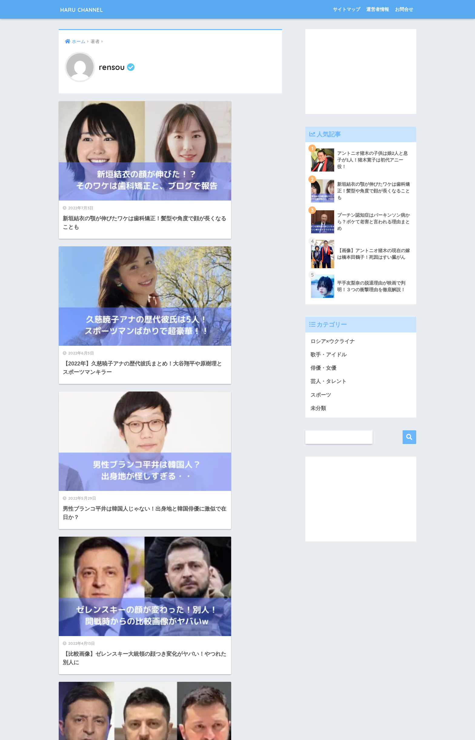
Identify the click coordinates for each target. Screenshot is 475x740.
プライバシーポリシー (237, 723)
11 (190, 670)
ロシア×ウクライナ (333, 341)
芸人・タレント (329, 382)
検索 (409, 438)
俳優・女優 (323, 368)
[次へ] (207, 670)
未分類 (318, 409)
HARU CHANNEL (89, 9)
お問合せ (404, 9)
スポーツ (321, 395)
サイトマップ (346, 9)
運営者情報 (377, 9)
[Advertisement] (360, 71)
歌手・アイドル (329, 355)
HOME (237, 711)
